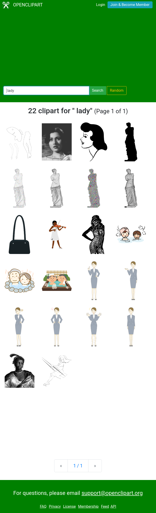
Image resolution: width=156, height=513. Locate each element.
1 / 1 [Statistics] (78, 466)
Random (117, 90)
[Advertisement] (78, 48)
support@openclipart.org (112, 493)
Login (100, 5)
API (113, 506)
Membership (88, 506)
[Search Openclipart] (46, 90)
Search (97, 90)
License (69, 506)
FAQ (43, 506)
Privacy (55, 506)
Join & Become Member (130, 5)
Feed (105, 506)
